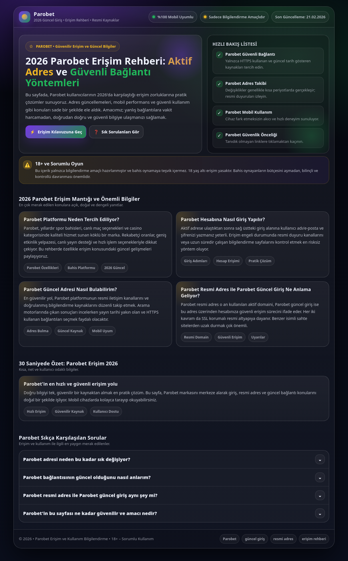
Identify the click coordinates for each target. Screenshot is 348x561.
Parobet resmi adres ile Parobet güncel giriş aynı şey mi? (174, 495)
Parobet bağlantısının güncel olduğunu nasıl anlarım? (174, 477)
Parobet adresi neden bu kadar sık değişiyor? (174, 459)
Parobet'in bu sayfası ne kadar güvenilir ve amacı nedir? (174, 513)
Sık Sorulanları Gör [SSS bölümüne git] (116, 132)
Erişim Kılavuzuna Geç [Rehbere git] (56, 132)
